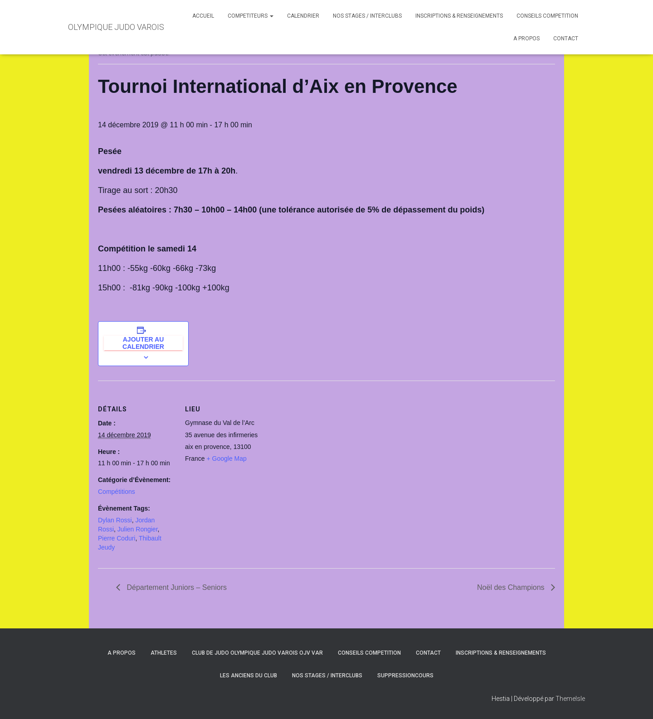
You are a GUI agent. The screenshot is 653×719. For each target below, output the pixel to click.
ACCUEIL (203, 16)
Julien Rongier (137, 529)
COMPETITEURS (250, 16)
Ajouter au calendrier (143, 343)
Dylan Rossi (115, 520)
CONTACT (565, 38)
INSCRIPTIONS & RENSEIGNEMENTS (459, 16)
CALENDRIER (303, 16)
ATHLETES (164, 653)
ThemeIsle (570, 698)
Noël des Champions (511, 587)
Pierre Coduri (116, 538)
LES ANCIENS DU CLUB (248, 675)
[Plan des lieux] (320, 443)
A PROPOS (526, 38)
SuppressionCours (405, 675)
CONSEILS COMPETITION (547, 16)
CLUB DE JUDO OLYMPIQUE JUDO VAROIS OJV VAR (257, 653)
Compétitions (116, 491)
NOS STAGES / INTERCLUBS (367, 16)
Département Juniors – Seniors (176, 587)
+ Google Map (226, 458)
